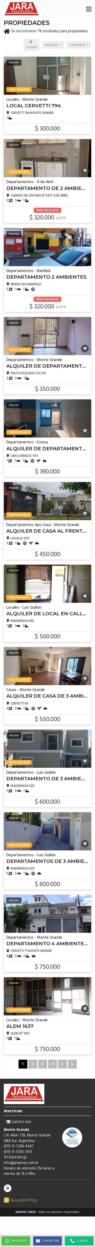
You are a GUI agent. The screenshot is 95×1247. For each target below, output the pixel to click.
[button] (89, 9)
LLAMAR (79, 1240)
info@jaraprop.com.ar (21, 1163)
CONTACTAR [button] (47, 1240)
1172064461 (15, 1158)
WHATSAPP (15, 1240)
